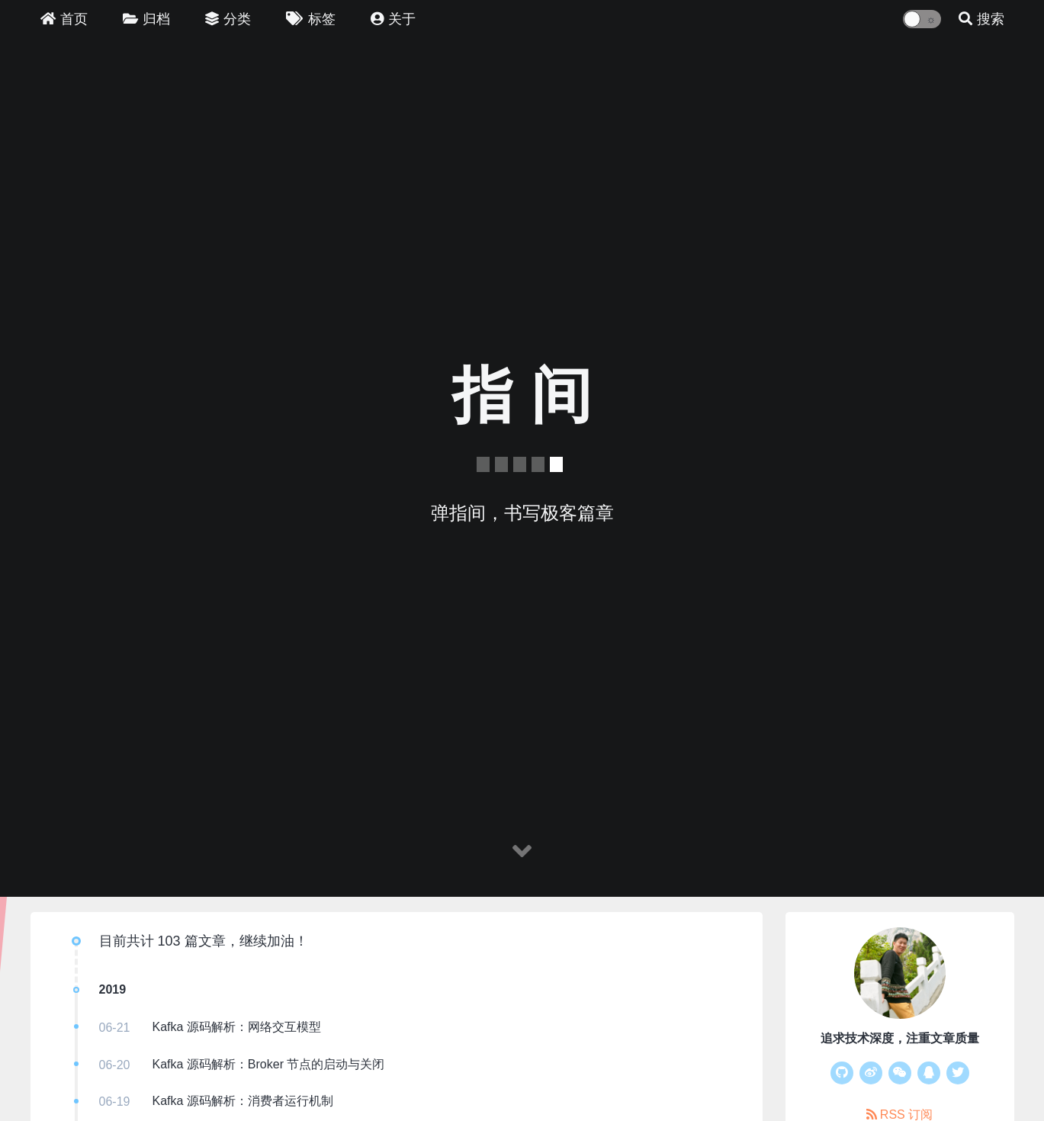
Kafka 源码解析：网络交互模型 (237, 1026)
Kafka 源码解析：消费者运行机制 (243, 1100)
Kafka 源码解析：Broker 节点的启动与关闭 (269, 1064)
